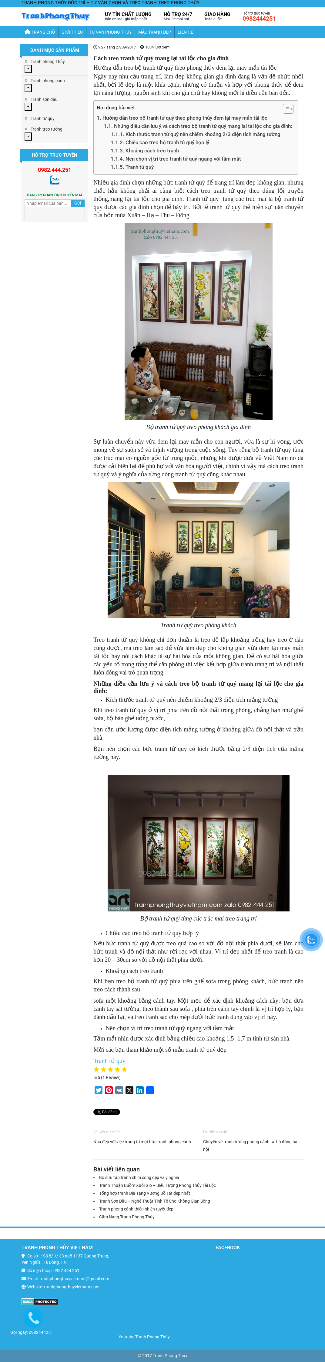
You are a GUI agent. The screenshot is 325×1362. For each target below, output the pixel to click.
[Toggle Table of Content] (285, 109)
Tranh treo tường (46, 129)
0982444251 (259, 18)
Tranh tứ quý (140, 167)
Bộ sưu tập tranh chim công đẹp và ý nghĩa (139, 1177)
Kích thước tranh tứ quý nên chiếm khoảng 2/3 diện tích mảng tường (203, 134)
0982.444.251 (54, 170)
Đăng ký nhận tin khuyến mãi (54, 195)
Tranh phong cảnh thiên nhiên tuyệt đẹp (136, 1209)
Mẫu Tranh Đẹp (154, 32)
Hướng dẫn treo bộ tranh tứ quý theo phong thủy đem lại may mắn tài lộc (184, 118)
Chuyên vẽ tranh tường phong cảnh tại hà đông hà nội (250, 1145)
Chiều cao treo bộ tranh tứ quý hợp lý (167, 142)
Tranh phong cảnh (48, 80)
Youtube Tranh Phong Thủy (144, 1336)
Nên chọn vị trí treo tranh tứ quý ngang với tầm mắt (183, 159)
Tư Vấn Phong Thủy (110, 32)
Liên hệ (185, 32)
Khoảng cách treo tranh (152, 151)
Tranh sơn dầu (44, 99)
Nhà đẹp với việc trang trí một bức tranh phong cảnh (142, 1141)
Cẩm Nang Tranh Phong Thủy (127, 1216)
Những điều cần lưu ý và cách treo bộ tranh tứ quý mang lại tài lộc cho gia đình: (203, 126)
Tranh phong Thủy (48, 61)
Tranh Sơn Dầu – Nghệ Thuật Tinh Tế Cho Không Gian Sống (154, 1201)
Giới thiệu (72, 32)
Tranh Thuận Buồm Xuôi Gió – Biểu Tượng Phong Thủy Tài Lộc (157, 1185)
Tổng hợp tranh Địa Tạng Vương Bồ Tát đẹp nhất (144, 1193)
